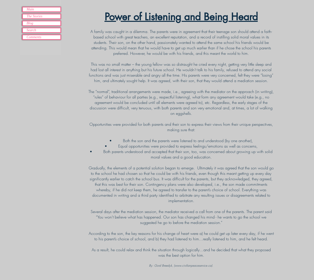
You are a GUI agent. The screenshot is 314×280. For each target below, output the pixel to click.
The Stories (34, 16)
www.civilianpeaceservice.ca (193, 265)
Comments (34, 37)
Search (31, 30)
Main (30, 9)
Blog (30, 23)
